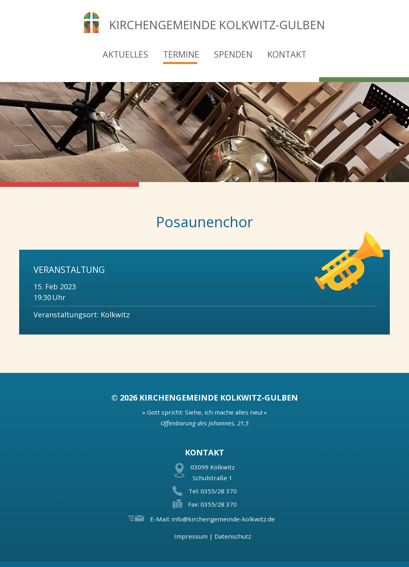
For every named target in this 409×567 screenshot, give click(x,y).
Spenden (233, 54)
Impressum (191, 536)
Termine (181, 54)
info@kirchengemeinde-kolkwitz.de (223, 519)
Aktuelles (125, 54)
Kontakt (286, 54)
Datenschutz (232, 536)
